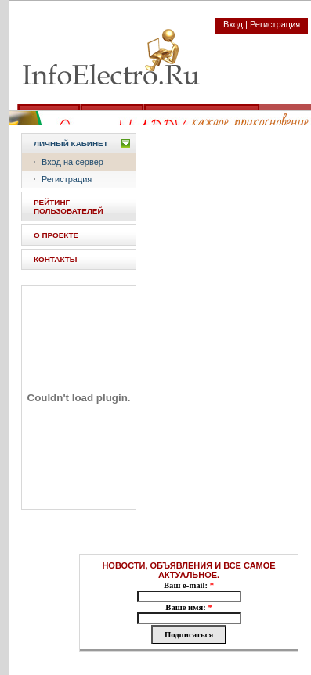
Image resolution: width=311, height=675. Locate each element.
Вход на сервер (72, 162)
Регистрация (67, 179)
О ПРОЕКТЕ (56, 235)
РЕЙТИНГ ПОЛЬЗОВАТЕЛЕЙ (68, 206)
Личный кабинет (71, 143)
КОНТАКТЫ (55, 259)
